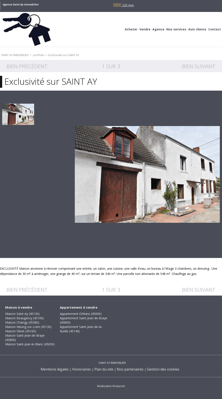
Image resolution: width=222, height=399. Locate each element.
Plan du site (103, 369)
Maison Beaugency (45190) (24, 318)
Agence (158, 29)
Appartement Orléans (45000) (81, 314)
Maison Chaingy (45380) (22, 322)
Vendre (144, 29)
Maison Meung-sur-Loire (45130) (28, 327)
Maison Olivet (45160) (20, 331)
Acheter (131, 29)
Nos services (176, 29)
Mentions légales (55, 369)
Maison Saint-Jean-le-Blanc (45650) (30, 344)
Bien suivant (198, 66)
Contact (214, 29)
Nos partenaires (130, 369)
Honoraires (81, 369)
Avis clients (197, 29)
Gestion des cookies (163, 369)
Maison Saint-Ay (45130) (22, 314)
